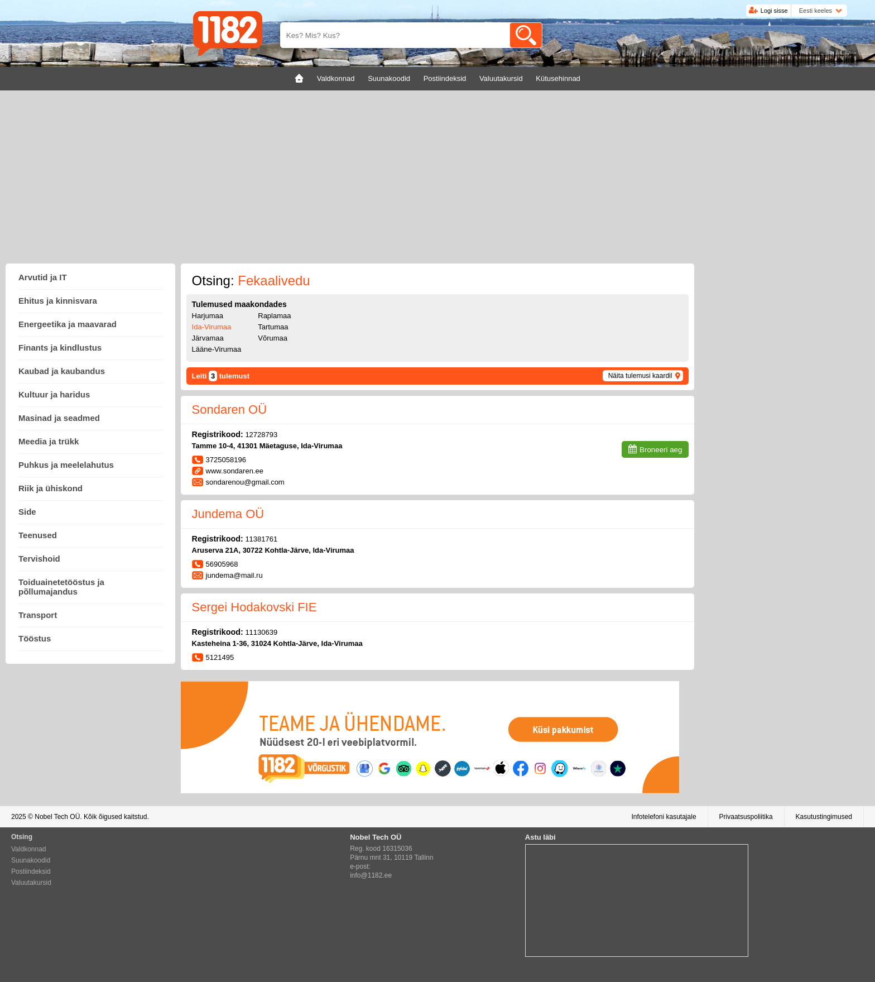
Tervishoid (39, 558)
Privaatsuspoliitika (746, 817)
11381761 (261, 539)
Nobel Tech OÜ (57, 817)
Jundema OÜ (228, 514)
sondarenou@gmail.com (245, 482)
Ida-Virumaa (212, 327)
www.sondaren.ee (234, 471)
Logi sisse (774, 10)
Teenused (37, 535)
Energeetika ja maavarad (67, 324)
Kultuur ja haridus (54, 394)
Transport (37, 615)
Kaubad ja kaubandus (61, 371)
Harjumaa (207, 316)
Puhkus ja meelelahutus (66, 465)
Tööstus (34, 638)
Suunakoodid (30, 860)
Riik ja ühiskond (50, 488)
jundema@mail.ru (234, 575)
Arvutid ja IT (42, 277)
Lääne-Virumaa (217, 349)
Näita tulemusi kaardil (640, 376)
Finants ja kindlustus (60, 347)
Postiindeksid (31, 871)
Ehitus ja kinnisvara (57, 300)
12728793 (261, 434)
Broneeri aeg (661, 450)
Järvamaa (208, 338)
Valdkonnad (28, 849)
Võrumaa (272, 338)
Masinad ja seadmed (59, 418)
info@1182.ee (371, 875)
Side (27, 511)
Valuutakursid (31, 883)
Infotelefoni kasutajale (663, 817)
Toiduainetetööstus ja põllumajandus (61, 586)
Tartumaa (273, 327)
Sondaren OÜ (229, 409)
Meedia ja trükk (48, 441)
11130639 (261, 632)
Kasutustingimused (824, 817)
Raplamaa (274, 316)
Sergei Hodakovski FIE (254, 607)
